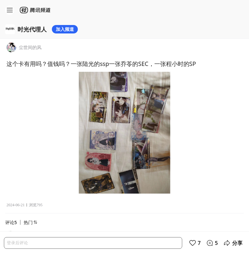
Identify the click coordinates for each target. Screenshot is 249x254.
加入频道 (65, 29)
